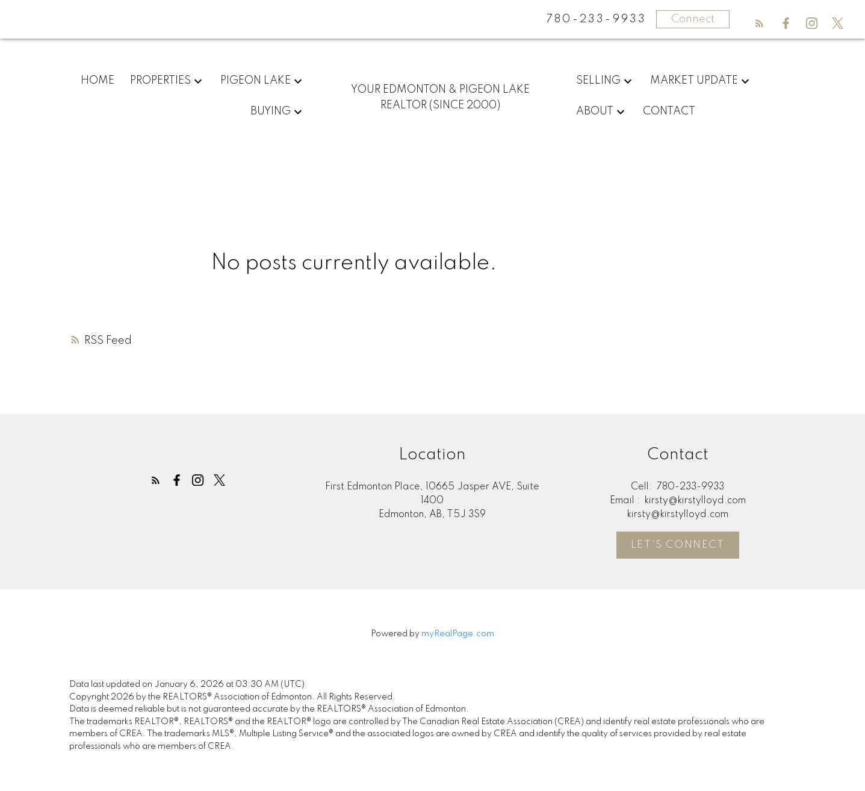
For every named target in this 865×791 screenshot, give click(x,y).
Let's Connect (678, 545)
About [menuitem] (594, 111)
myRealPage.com (457, 634)
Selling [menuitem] (598, 80)
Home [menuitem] (97, 80)
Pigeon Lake (255, 80)
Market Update (694, 80)
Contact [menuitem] (669, 111)
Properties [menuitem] (160, 80)
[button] (759, 23)
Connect (693, 19)
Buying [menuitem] (270, 111)
